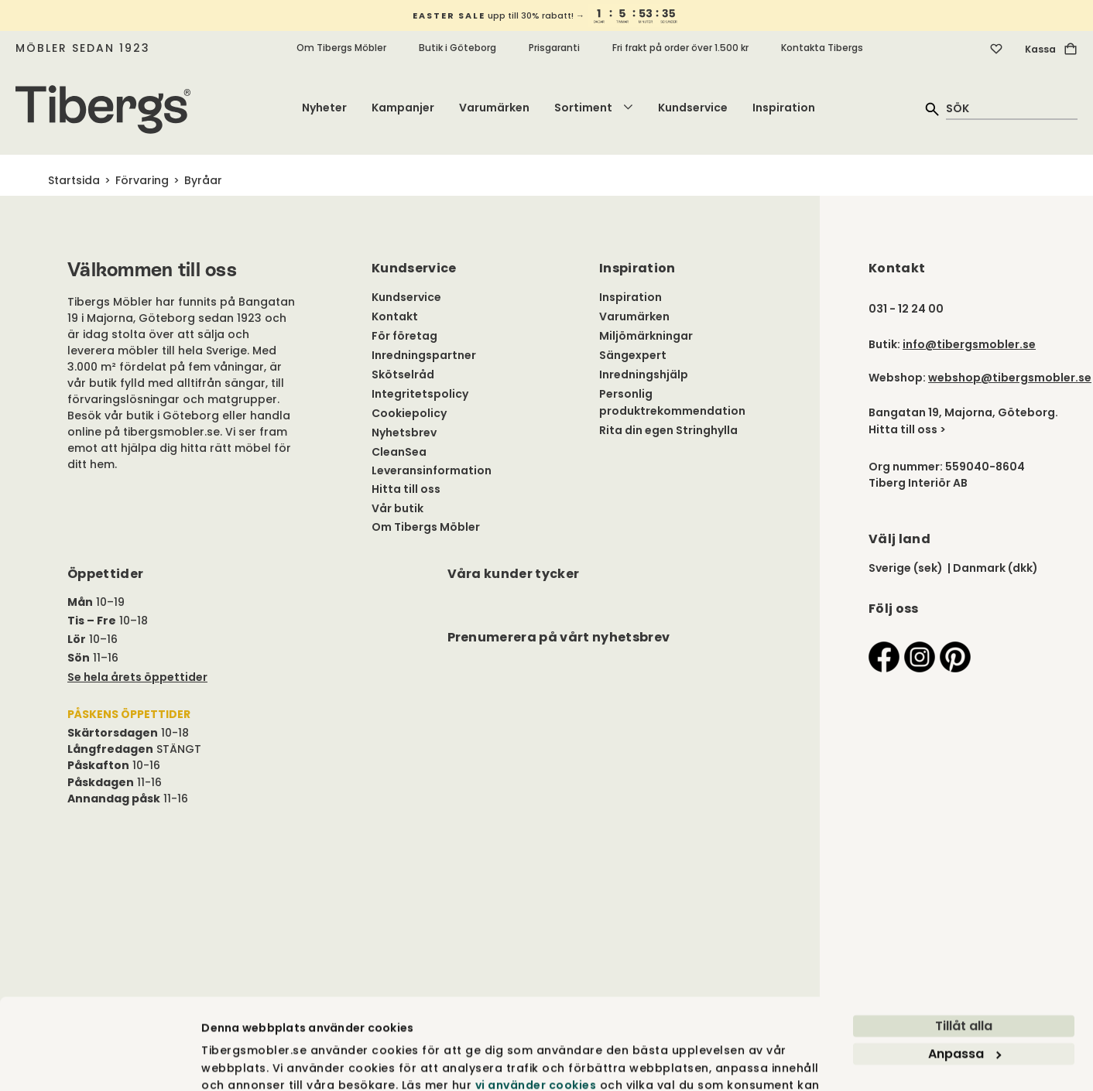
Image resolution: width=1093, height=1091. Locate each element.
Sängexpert (632, 355)
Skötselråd (403, 374)
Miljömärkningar (646, 336)
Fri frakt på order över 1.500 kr (680, 47)
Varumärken (494, 107)
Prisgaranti (554, 47)
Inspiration (783, 107)
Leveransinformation (432, 470)
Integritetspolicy (420, 394)
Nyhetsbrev (404, 432)
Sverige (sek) (906, 568)
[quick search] (1012, 108)
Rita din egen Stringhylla (668, 430)
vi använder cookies (536, 1004)
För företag (404, 336)
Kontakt (395, 316)
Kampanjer (403, 107)
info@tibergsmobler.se (969, 344)
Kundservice (693, 107)
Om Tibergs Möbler (341, 47)
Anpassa (964, 973)
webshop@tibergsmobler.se (1009, 377)
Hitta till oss (406, 489)
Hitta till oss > (907, 429)
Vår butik (397, 508)
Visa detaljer (238, 1061)
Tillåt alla (963, 945)
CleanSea (399, 452)
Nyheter (324, 107)
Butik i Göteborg (457, 47)
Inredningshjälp (643, 374)
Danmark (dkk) (995, 568)
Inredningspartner (424, 355)
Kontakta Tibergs (822, 47)
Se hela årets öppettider (137, 677)
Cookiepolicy (409, 413)
